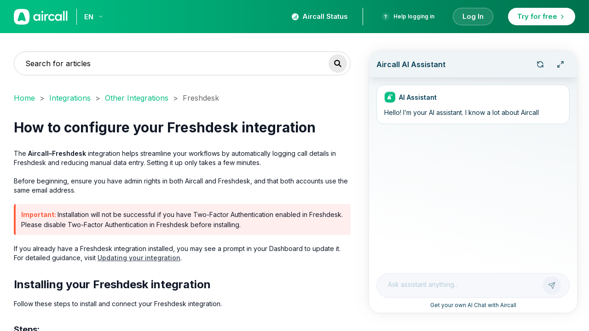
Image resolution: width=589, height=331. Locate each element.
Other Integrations (136, 98)
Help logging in (407, 16)
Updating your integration (139, 258)
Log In (473, 16)
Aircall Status (320, 16)
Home (24, 98)
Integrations (70, 98)
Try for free (541, 16)
